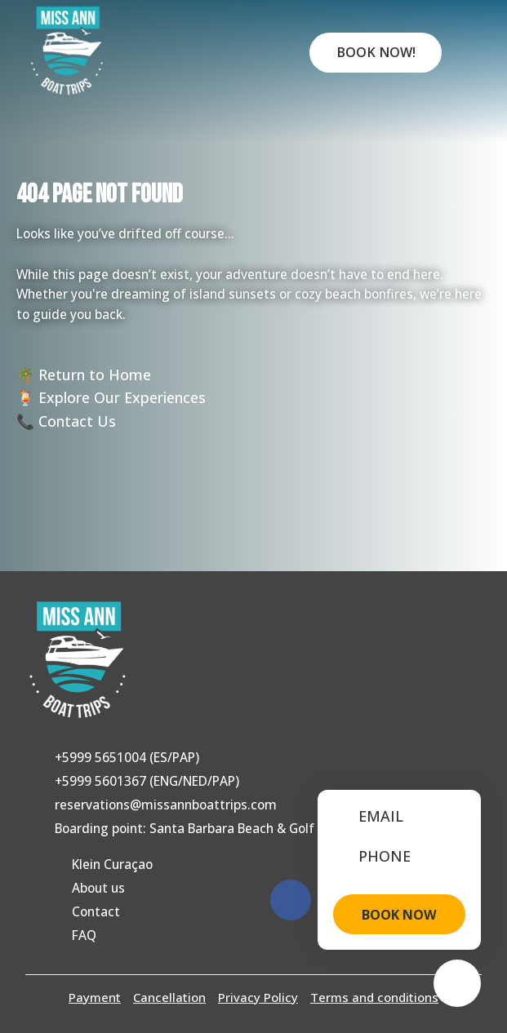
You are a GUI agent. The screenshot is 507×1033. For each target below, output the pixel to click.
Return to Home (94, 374)
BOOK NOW (399, 915)
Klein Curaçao (112, 864)
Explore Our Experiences (122, 397)
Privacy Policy (258, 997)
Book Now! (376, 52)
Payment (95, 997)
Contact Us (77, 421)
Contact (96, 911)
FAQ (84, 935)
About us (98, 888)
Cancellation (169, 997)
